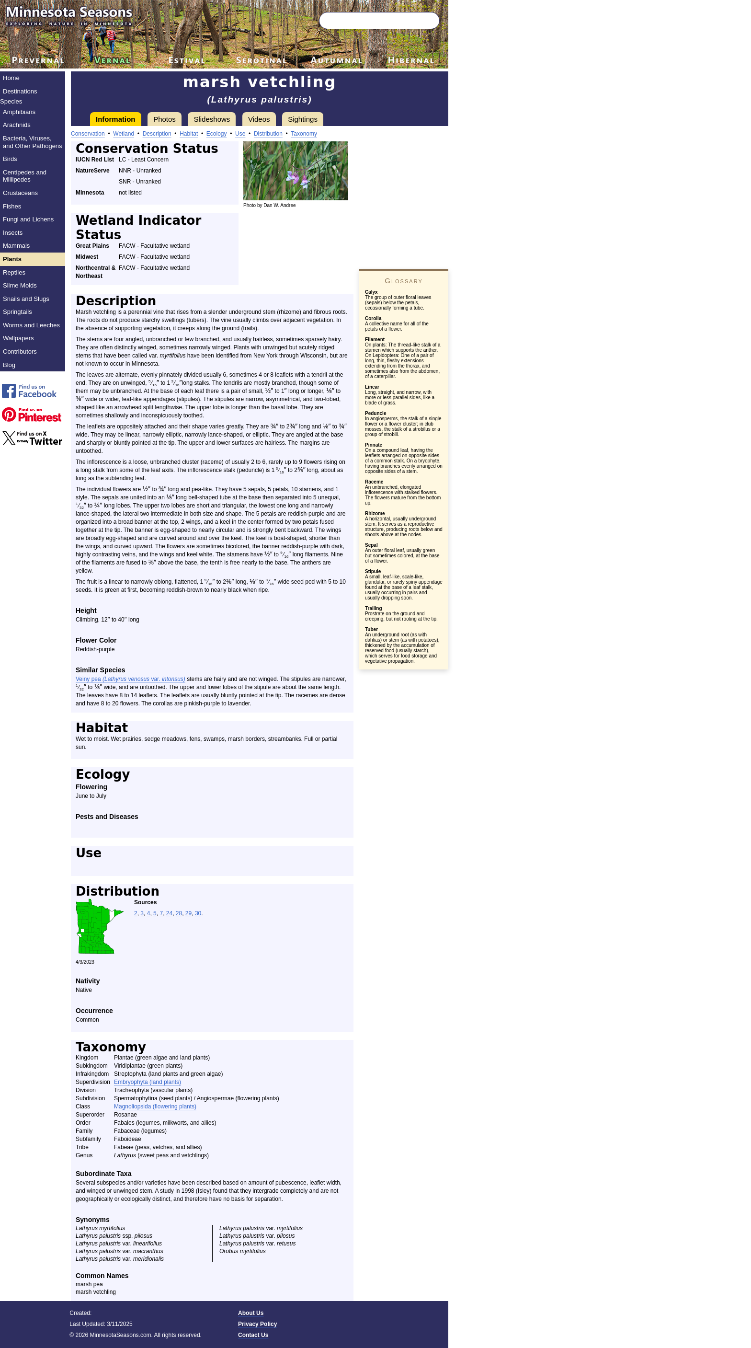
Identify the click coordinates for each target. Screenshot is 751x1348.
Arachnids (17, 124)
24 (169, 913)
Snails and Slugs (26, 298)
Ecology (216, 133)
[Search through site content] (364, 20)
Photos (164, 119)
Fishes (12, 206)
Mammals (16, 245)
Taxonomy (304, 133)
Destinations (20, 91)
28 (179, 913)
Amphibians (19, 111)
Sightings (303, 119)
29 (188, 913)
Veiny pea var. (130, 679)
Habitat (189, 133)
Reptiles (14, 272)
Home (11, 77)
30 (198, 913)
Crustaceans (20, 192)
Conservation (88, 133)
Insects (13, 232)
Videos (259, 119)
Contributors (20, 351)
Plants (12, 259)
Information (116, 119)
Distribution (268, 133)
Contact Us (253, 1335)
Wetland (123, 133)
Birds (10, 158)
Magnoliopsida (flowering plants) (155, 1106)
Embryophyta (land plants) (147, 1082)
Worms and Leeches (31, 325)
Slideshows (211, 119)
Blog (9, 365)
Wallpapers (18, 338)
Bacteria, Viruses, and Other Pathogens (32, 142)
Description (157, 133)
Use (240, 133)
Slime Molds (20, 285)
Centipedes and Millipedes (24, 176)
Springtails (17, 311)
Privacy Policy (257, 1324)
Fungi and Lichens (28, 219)
